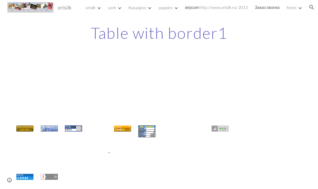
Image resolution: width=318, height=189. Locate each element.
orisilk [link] (90, 7)
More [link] (291, 7)
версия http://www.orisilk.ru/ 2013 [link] (216, 7)
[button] (311, 7)
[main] (159, 33)
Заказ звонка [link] (267, 7)
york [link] (112, 7)
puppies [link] (166, 7)
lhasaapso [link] (137, 7)
